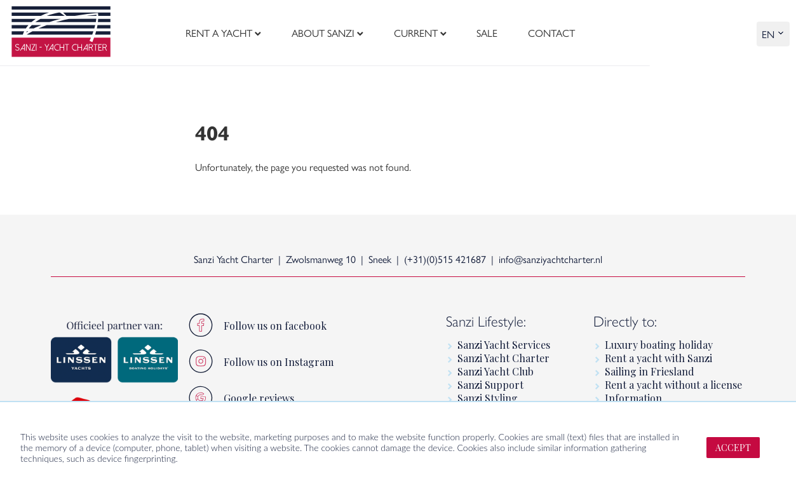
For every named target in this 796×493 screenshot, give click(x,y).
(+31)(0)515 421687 (445, 259)
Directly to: (625, 321)
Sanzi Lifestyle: (486, 321)
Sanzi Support (490, 384)
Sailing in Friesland (649, 371)
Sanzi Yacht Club (495, 371)
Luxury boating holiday (659, 344)
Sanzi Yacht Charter (503, 358)
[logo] (61, 33)
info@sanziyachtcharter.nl (550, 259)
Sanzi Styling (487, 398)
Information (633, 398)
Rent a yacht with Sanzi (658, 358)
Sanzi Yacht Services (503, 344)
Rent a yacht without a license (673, 384)
